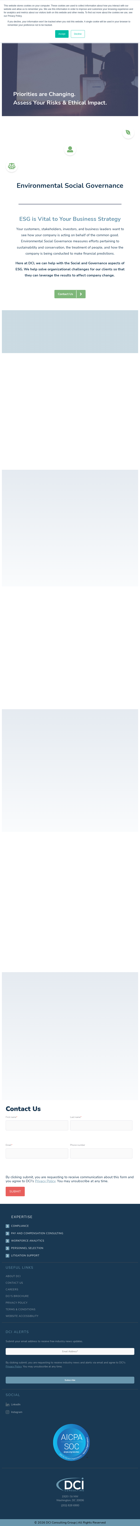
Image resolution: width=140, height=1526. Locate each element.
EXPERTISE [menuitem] (22, 1217)
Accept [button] (61, 34)
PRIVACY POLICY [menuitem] (17, 1303)
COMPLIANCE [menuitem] (20, 1226)
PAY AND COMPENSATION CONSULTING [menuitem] (37, 1233)
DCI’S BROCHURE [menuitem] (17, 1296)
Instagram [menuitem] (16, 1412)
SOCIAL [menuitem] (13, 1395)
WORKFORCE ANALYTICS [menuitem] (27, 1241)
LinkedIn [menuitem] (15, 1404)
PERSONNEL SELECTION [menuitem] (27, 1248)
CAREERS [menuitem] (12, 1289)
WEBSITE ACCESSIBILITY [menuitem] (22, 1316)
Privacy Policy (45, 1181)
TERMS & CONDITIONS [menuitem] (21, 1309)
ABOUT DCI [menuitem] (13, 1276)
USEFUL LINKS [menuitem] (19, 1267)
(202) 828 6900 (70, 1505)
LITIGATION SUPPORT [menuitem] (25, 1255)
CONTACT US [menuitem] (14, 1283)
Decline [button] (78, 34)
